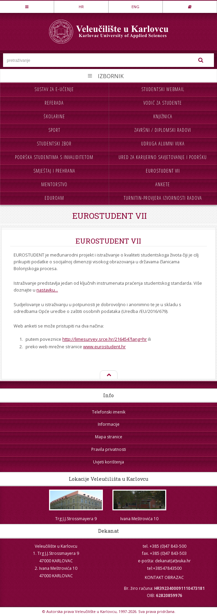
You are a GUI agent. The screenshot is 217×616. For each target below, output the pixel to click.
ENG (135, 6)
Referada (54, 103)
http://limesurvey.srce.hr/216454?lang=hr (104, 339)
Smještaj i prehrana (54, 171)
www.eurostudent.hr (104, 347)
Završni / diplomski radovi (162, 130)
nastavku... (47, 290)
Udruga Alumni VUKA (163, 143)
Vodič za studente (162, 103)
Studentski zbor (54, 143)
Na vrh (108, 375)
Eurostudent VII (163, 171)
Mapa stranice (108, 437)
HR (81, 6)
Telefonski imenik (108, 412)
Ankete (162, 184)
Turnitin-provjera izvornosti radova (163, 198)
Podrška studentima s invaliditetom (54, 157)
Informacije (109, 424)
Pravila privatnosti (108, 449)
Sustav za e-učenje (54, 89)
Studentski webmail (162, 89)
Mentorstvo (54, 184)
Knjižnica (162, 116)
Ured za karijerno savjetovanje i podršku (163, 157)
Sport (54, 130)
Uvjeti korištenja (108, 462)
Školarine (54, 116)
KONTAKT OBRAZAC (164, 577)
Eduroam (54, 198)
